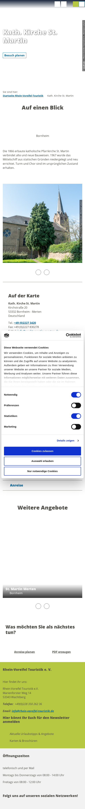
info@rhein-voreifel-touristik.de (33, 711)
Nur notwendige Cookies (42, 471)
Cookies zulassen (42, 451)
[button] (57, 4)
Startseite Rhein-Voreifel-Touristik (23, 95)
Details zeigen (65, 440)
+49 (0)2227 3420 (25, 323)
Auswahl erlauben (42, 461)
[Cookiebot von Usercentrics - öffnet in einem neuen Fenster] (66, 335)
